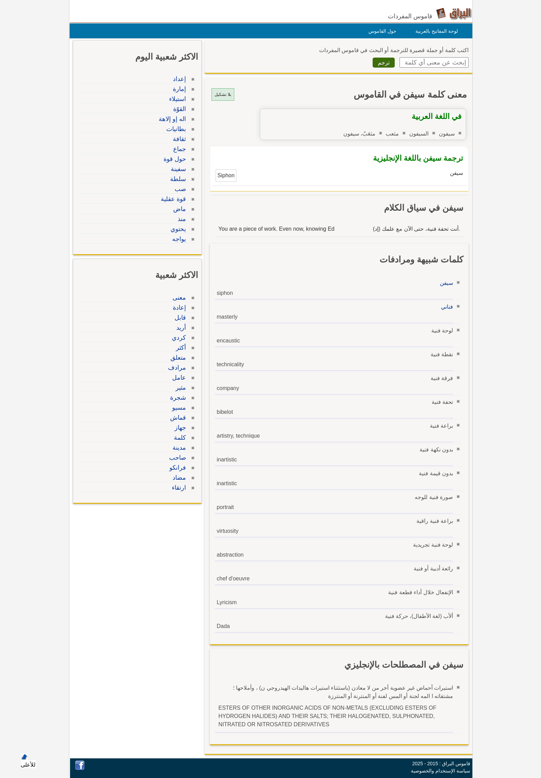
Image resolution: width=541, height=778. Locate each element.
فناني (445, 307)
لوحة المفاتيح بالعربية (435, 31)
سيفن (444, 283)
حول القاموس (381, 31)
